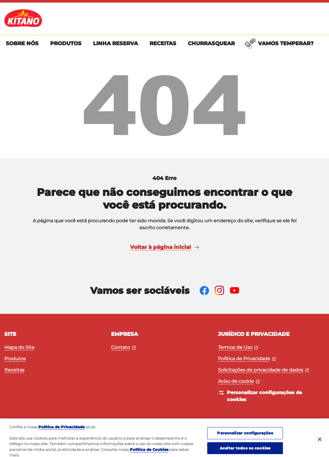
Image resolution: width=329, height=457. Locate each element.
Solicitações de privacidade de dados (263, 370)
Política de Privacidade (247, 358)
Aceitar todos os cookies (245, 450)
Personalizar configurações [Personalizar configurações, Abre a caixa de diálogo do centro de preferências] (245, 435)
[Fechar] (319, 441)
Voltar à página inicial (164, 247)
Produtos (15, 358)
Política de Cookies (149, 452)
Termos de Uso (238, 347)
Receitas (14, 370)
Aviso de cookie (239, 381)
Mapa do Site (19, 347)
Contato (123, 347)
